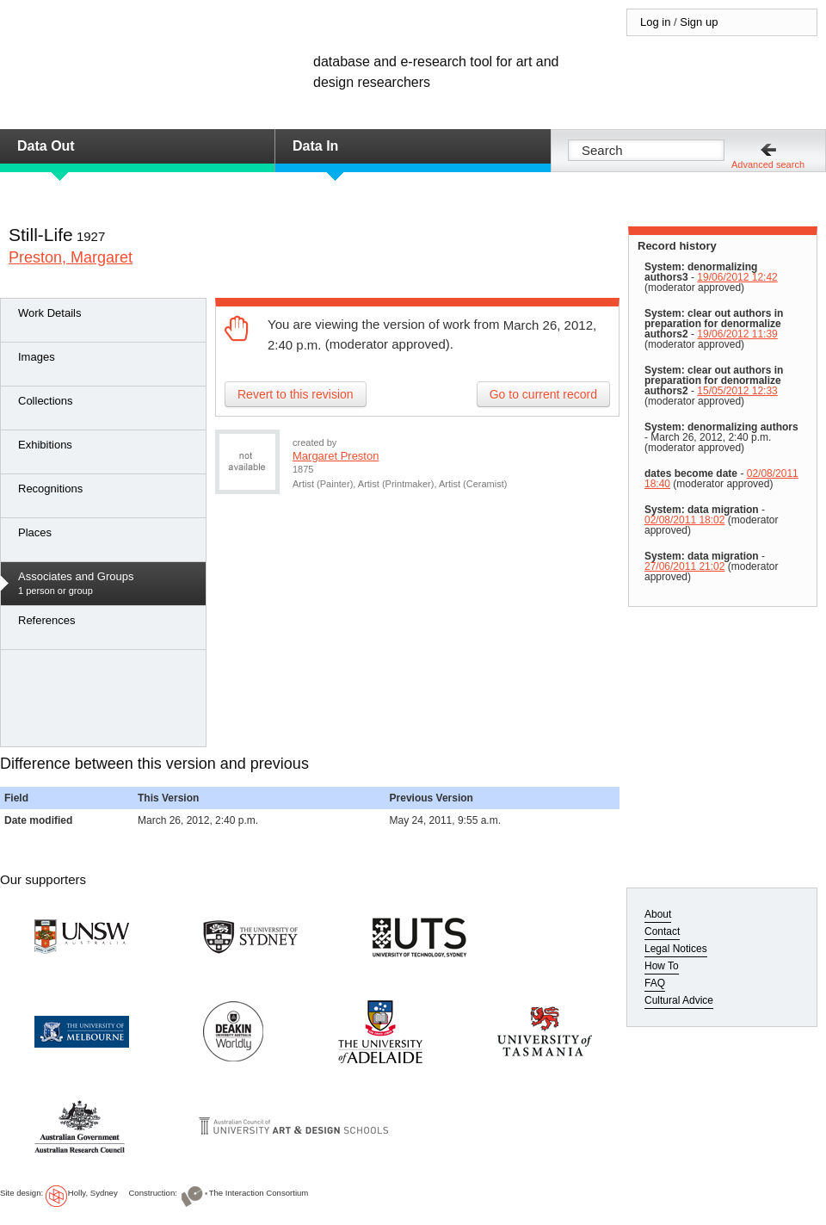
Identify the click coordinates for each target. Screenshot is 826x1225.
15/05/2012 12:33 (737, 391)
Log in (655, 21)
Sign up (699, 21)
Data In (315, 146)
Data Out (46, 146)
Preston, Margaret (71, 257)
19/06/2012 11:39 (737, 334)
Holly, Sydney (93, 1192)
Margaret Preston (336, 455)
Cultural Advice (678, 1000)
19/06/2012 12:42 (737, 277)
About (657, 914)
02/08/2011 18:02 (684, 520)
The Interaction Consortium (259, 1192)
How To (661, 966)
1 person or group (107, 583)
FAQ (654, 983)
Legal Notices (675, 949)
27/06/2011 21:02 (684, 566)
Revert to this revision (295, 394)
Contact (662, 931)
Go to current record (543, 394)
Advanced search (767, 164)
